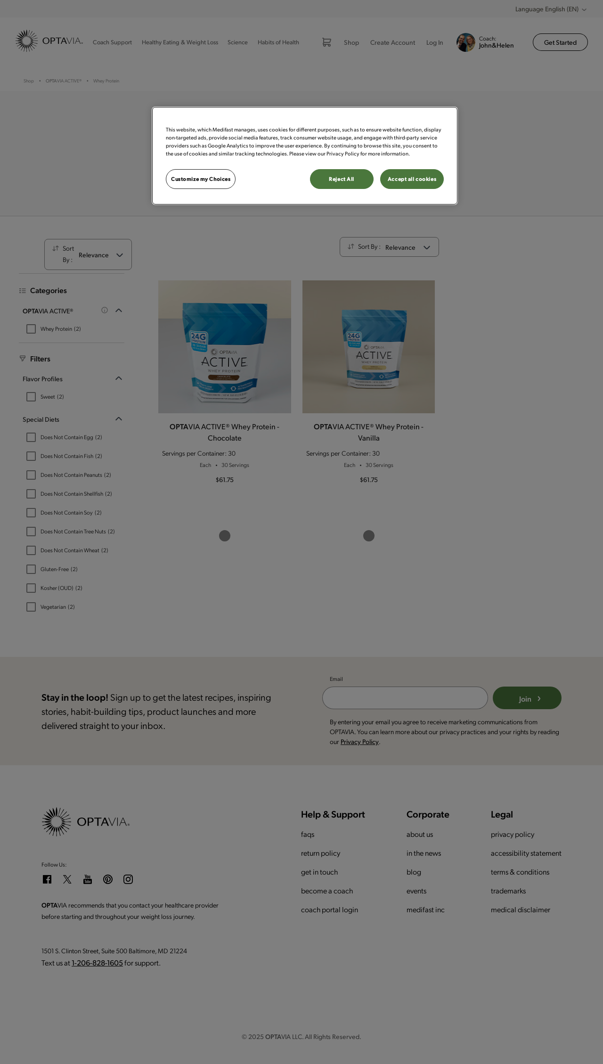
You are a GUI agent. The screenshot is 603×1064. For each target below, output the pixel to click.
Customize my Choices (200, 178)
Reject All (341, 178)
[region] (305, 155)
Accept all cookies (412, 178)
